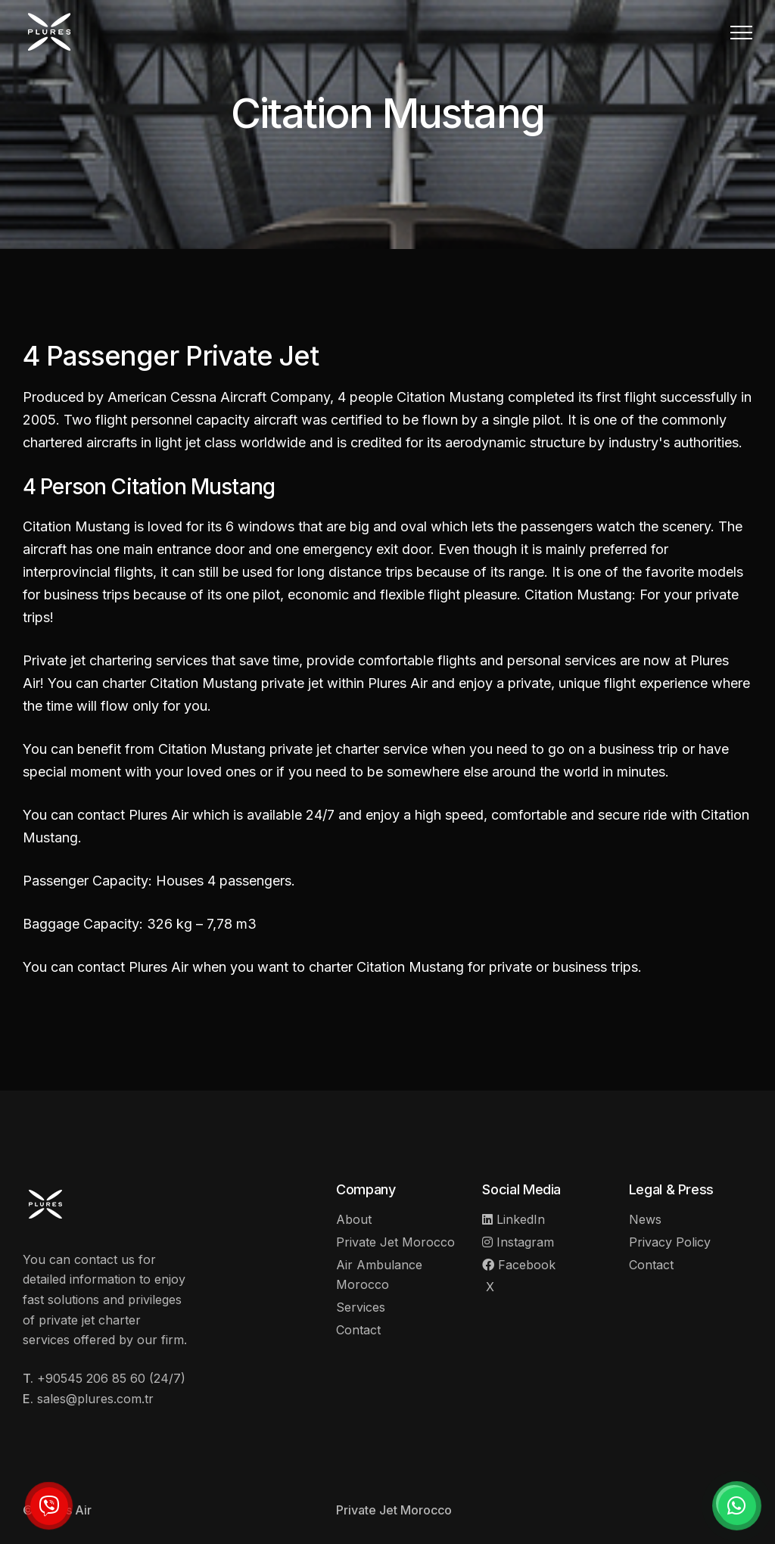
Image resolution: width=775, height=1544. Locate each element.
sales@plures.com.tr (95, 1398)
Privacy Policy (670, 1242)
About (354, 1219)
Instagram (518, 1242)
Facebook (519, 1264)
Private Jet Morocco (395, 1242)
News (645, 1219)
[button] (741, 32)
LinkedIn (513, 1219)
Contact (358, 1329)
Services (360, 1307)
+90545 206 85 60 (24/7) (111, 1378)
